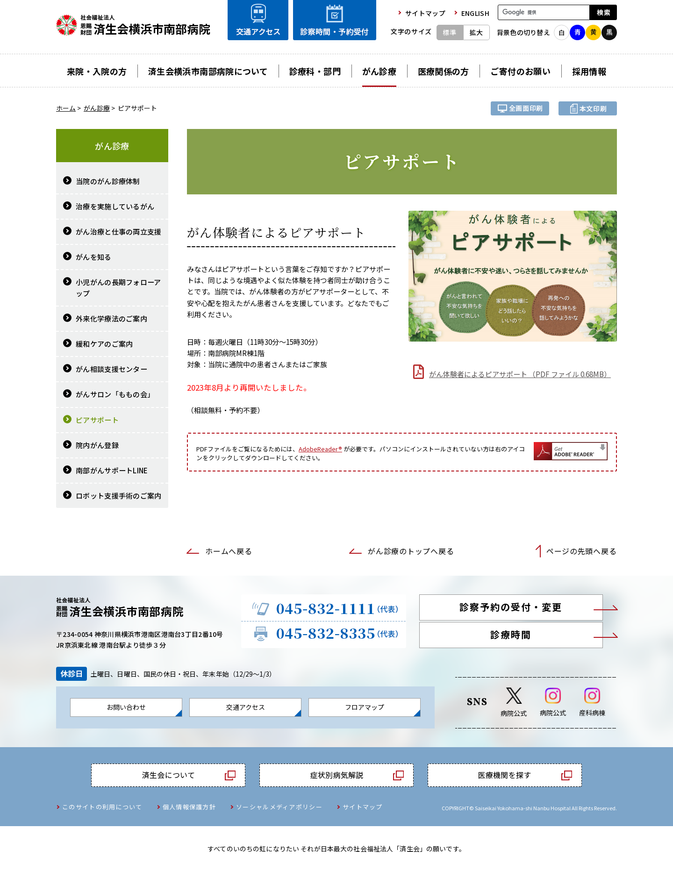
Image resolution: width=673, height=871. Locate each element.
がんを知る (94, 257)
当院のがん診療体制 (108, 181)
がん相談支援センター (111, 369)
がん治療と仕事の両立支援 (119, 231)
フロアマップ (364, 707)
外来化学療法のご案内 (111, 318)
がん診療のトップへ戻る (411, 551)
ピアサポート (97, 420)
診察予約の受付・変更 (510, 607)
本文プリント (587, 108)
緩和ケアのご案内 (104, 344)
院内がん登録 (97, 445)
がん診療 (97, 108)
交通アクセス (245, 707)
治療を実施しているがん (115, 206)
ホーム (66, 108)
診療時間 (510, 634)
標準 (450, 32)
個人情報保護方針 (189, 806)
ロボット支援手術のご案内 (119, 495)
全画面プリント (520, 108)
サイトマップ (363, 806)
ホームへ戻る (228, 551)
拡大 (476, 32)
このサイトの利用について (102, 806)
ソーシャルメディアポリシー (279, 806)
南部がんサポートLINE (112, 470)
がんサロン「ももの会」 (115, 394)
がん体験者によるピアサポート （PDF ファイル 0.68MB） (520, 374)
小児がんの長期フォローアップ (118, 287)
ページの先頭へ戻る (581, 551)
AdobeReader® (320, 448)
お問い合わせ (126, 707)
